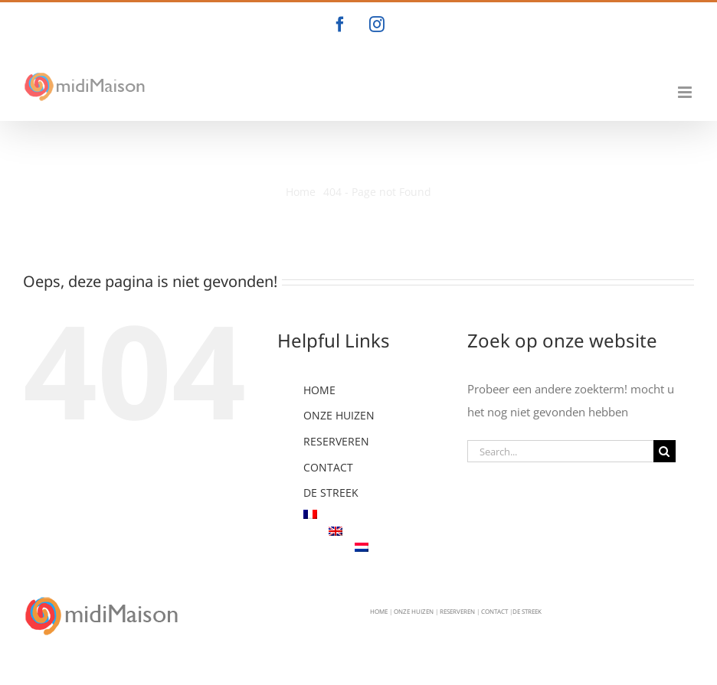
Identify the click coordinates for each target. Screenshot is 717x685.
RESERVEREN (336, 441)
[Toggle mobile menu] (686, 92)
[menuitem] (373, 514)
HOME (319, 390)
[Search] (664, 451)
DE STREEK (330, 492)
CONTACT (328, 467)
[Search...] (560, 451)
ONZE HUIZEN (339, 415)
